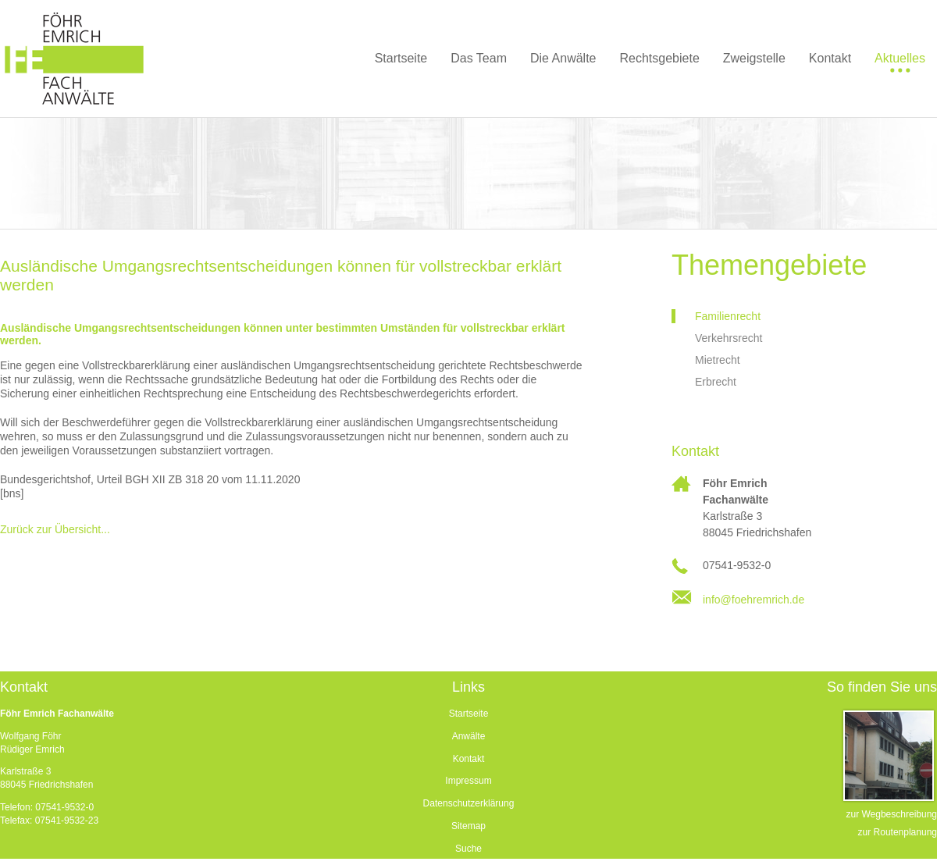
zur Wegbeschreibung (891, 814)
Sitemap (468, 826)
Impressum (468, 780)
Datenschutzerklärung (469, 803)
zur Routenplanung (897, 832)
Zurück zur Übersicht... (55, 529)
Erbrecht (715, 382)
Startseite (469, 713)
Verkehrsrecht (728, 338)
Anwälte (469, 736)
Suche (468, 848)
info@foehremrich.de (753, 599)
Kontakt (469, 758)
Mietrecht (717, 360)
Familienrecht (728, 316)
